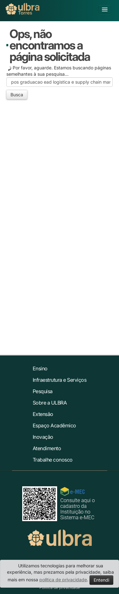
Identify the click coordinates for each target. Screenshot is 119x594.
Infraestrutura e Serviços (60, 380)
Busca (16, 94)
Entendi (101, 580)
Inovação (43, 437)
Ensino (40, 368)
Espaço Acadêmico (54, 425)
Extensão (43, 414)
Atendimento (47, 448)
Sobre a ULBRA (50, 402)
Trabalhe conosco (53, 460)
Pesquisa (43, 391)
